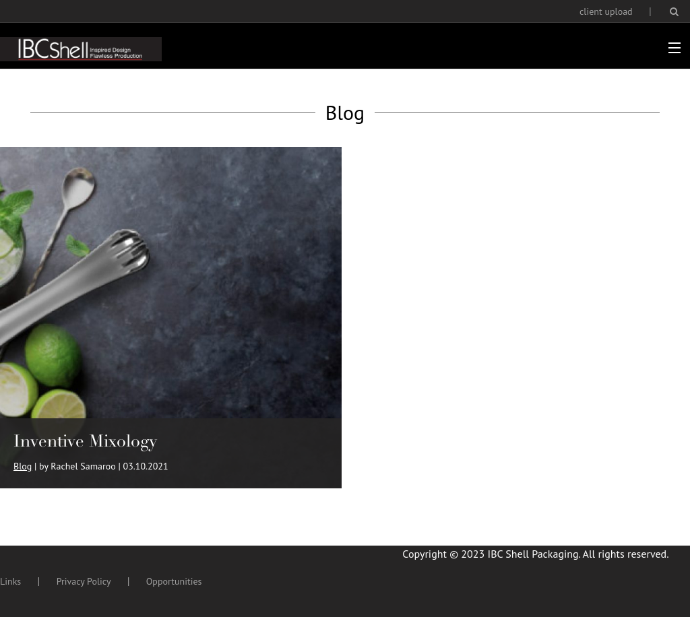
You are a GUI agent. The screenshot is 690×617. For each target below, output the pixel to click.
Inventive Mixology (85, 440)
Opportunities (174, 581)
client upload (606, 11)
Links (10, 581)
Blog (22, 466)
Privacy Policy (84, 581)
